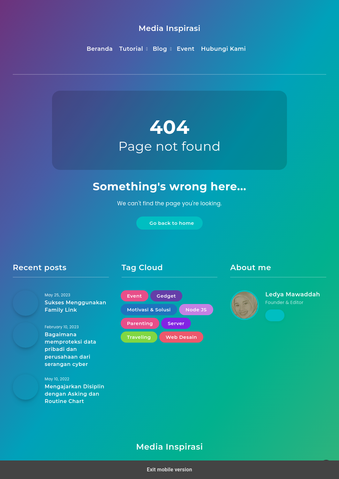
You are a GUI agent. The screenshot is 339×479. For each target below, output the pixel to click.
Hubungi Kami (223, 48)
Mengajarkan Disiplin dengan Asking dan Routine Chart (74, 394)
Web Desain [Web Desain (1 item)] (181, 337)
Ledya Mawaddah (292, 294)
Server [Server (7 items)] (176, 323)
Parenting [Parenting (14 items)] (140, 323)
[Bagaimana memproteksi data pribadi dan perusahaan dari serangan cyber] (25, 335)
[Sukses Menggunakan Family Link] (25, 303)
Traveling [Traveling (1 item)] (139, 337)
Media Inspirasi (169, 28)
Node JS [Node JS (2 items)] (196, 310)
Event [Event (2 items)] (134, 296)
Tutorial (131, 48)
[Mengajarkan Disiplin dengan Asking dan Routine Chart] (25, 387)
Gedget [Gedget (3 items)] (166, 296)
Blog (160, 48)
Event (186, 48)
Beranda (100, 48)
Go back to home (170, 223)
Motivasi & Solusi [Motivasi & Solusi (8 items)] (149, 310)
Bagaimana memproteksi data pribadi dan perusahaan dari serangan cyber (70, 349)
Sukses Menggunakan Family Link (75, 306)
